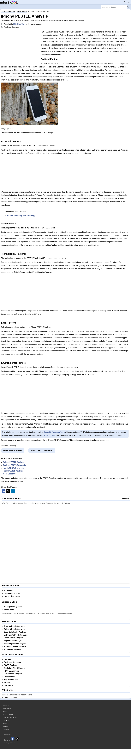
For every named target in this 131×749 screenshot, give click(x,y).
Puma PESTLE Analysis (13, 471)
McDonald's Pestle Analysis (16, 635)
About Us (125, 498)
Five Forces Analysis (13, 674)
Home (5, 703)
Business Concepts (12, 662)
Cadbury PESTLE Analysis (14, 465)
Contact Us (7, 708)
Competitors (9, 677)
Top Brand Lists (11, 680)
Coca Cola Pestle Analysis (15, 632)
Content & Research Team (54, 432)
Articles (7, 682)
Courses (127, 2)
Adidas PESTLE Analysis (13, 462)
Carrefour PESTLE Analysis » (42, 450)
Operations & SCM (12, 593)
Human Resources (12, 596)
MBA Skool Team (19, 24)
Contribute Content (10, 717)
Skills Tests (9, 610)
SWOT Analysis (10, 665)
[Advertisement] (20, 46)
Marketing (8, 590)
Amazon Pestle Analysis (14, 626)
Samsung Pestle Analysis (15, 644)
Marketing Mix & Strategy (15, 668)
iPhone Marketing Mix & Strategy (21, 216)
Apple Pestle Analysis (13, 641)
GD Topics (8, 685)
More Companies (10, 474)
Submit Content (10, 697)
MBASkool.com (13, 743)
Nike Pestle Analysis (12, 649)
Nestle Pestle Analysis (13, 638)
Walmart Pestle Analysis (14, 629)
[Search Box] (114, 7)
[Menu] (3, 7)
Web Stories (7, 735)
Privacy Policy (8, 714)
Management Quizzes (13, 607)
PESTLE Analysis (11, 671)
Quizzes (5, 726)
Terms (5, 711)
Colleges (6, 720)
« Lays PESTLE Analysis (13, 450)
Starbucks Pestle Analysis (15, 646)
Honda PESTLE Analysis (13, 468)
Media (5, 723)
